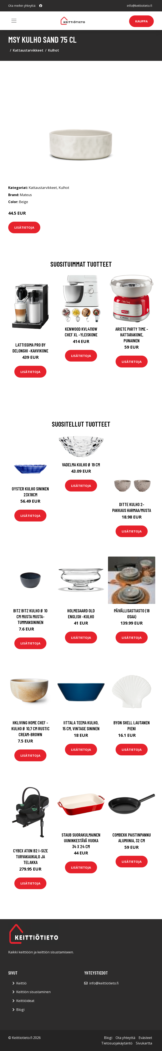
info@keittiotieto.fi (139, 6)
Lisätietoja (24, 227)
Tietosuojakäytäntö (116, 1043)
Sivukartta (144, 1043)
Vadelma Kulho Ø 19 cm (81, 464)
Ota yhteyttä (125, 1037)
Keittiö (21, 983)
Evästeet (145, 1037)
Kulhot (53, 50)
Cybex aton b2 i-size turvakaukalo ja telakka (30, 856)
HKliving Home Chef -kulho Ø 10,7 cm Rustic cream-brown (30, 728)
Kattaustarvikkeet (28, 50)
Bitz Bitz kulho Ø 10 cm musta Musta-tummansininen (30, 616)
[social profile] (41, 6)
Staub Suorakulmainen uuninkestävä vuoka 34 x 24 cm (81, 840)
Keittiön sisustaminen (33, 992)
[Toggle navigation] (14, 21)
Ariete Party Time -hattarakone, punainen (131, 334)
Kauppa (141, 21)
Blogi (20, 1009)
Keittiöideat (25, 1000)
